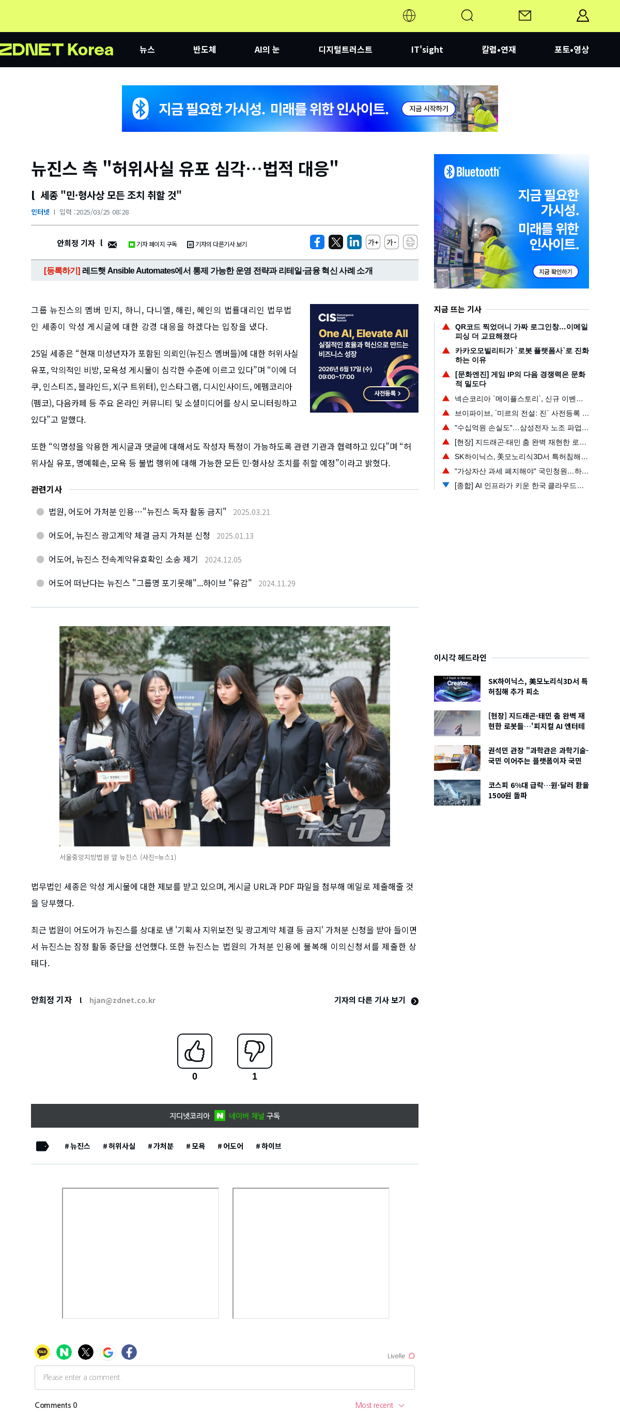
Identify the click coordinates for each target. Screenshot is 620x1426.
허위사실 (122, 1146)
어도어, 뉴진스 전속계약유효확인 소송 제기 (123, 559)
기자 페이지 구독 (152, 243)
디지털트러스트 (345, 49)
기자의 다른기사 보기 (217, 243)
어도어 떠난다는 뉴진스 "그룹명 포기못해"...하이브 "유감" (150, 583)
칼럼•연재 (499, 49)
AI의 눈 (267, 49)
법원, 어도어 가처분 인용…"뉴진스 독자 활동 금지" (138, 511)
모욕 (198, 1146)
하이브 (271, 1146)
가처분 (163, 1146)
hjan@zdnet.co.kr (122, 1000)
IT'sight (427, 49)
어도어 (233, 1146)
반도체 (204, 49)
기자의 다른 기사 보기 (376, 999)
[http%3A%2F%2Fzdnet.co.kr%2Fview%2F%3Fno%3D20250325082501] (354, 242)
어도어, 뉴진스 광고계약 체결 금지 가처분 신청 (129, 535)
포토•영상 (571, 49)
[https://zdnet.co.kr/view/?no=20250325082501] (317, 242)
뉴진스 (80, 1146)
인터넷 (40, 212)
